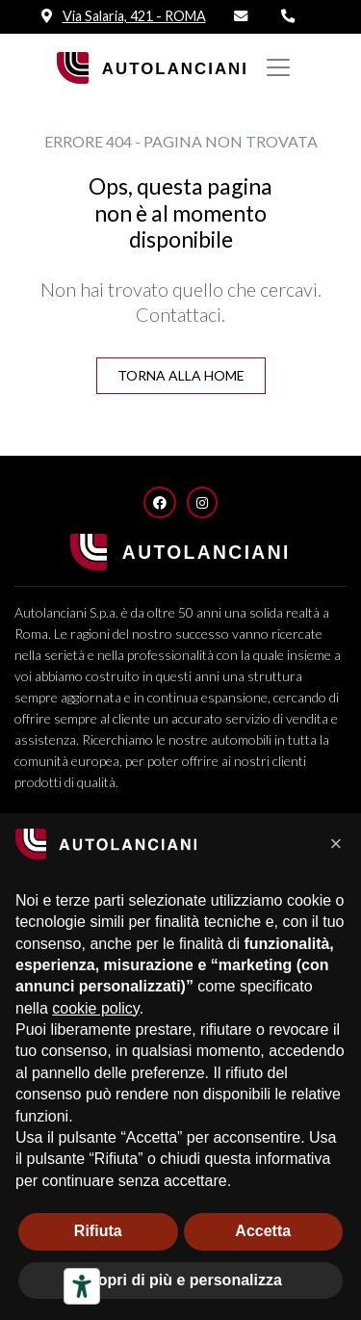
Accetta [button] (263, 1231)
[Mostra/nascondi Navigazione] (278, 67)
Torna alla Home (181, 375)
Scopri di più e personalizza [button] (180, 1280)
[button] (336, 844)
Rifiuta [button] (98, 1231)
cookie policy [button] (95, 1008)
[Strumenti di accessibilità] (82, 1286)
